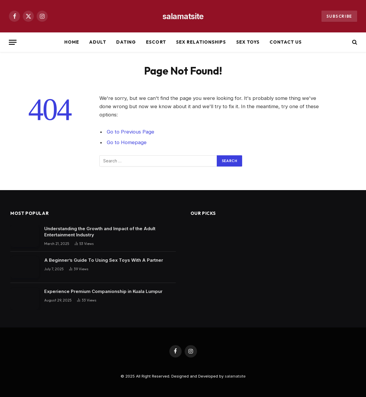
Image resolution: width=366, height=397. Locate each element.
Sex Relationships (201, 42)
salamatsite (235, 376)
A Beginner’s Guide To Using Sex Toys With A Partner (103, 260)
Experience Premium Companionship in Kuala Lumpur (103, 291)
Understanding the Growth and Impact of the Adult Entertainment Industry (99, 232)
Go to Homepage (127, 142)
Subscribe (339, 16)
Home (71, 42)
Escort (156, 42)
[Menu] (13, 42)
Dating (126, 42)
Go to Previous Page (130, 132)
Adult (97, 42)
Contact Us (286, 42)
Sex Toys (248, 42)
